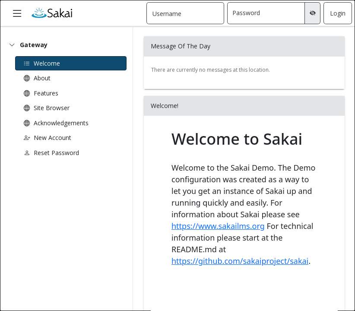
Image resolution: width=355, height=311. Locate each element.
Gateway (34, 45)
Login (337, 13)
